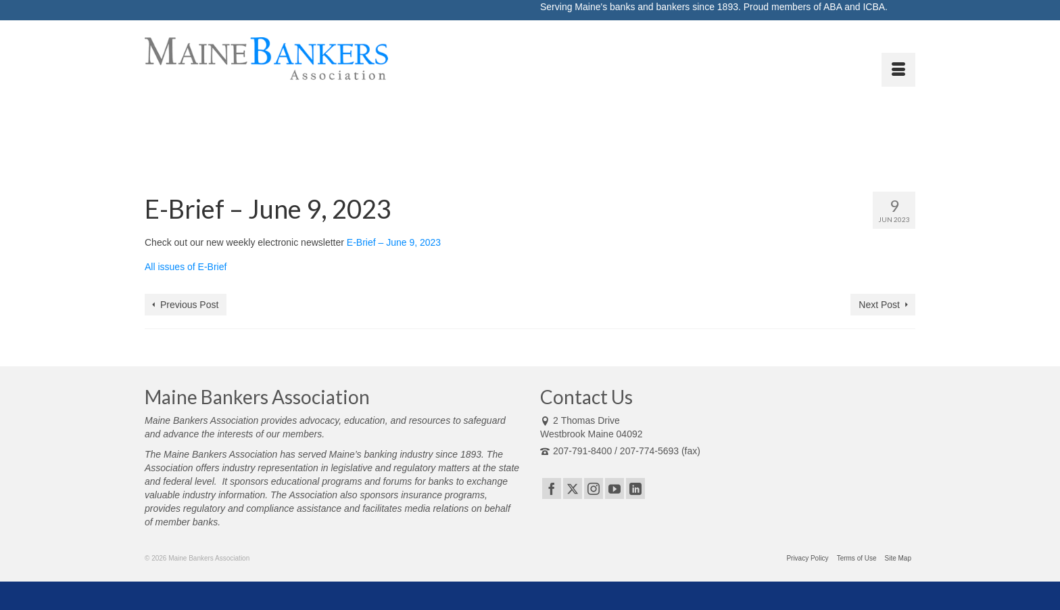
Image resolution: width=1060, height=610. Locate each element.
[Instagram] (593, 488)
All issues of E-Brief (185, 266)
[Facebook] (551, 488)
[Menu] (898, 70)
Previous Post (189, 304)
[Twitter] (572, 488)
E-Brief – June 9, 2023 (394, 242)
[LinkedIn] (635, 488)
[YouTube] (614, 488)
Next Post (879, 304)
